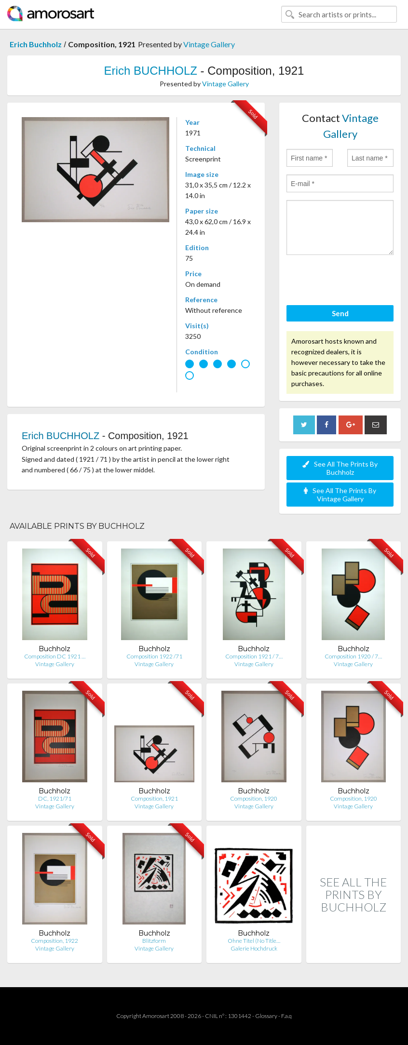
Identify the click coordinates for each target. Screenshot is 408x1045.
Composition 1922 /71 (154, 656)
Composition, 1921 (154, 798)
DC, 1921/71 (54, 798)
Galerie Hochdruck (254, 948)
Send (340, 313)
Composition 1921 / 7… (254, 656)
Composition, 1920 (253, 798)
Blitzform (154, 940)
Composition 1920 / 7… (353, 656)
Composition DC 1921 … (54, 656)
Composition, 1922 (54, 940)
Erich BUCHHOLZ (150, 70)
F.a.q (286, 1015)
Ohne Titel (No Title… (254, 940)
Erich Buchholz (36, 44)
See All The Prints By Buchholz (340, 468)
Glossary (266, 1015)
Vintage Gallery (209, 44)
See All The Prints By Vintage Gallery (340, 494)
